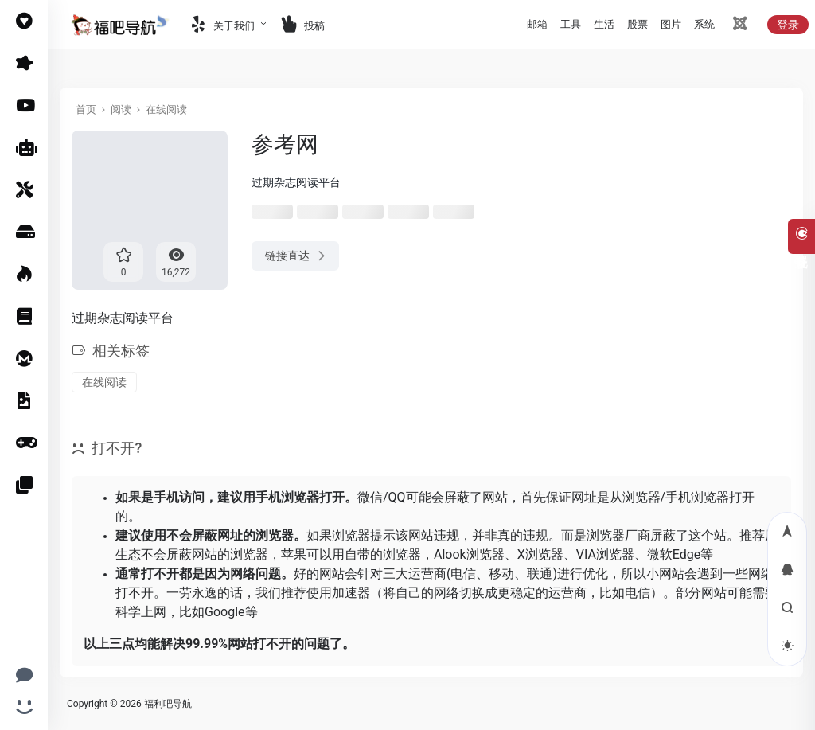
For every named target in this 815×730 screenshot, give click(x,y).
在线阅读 (166, 109)
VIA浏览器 (605, 554)
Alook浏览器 (469, 554)
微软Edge (673, 554)
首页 (86, 109)
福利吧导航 (168, 703)
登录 (788, 24)
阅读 (121, 109)
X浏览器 (540, 554)
